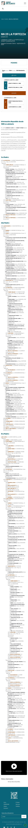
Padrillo (6, 19)
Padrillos (18, 806)
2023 (3, 71)
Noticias (18, 804)
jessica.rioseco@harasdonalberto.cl (14, 824)
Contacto (6, 808)
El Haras (18, 802)
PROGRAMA (6, 804)
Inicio (2, 19)
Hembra (6, 70)
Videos (5, 806)
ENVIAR (23, 816)
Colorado (13, 70)
